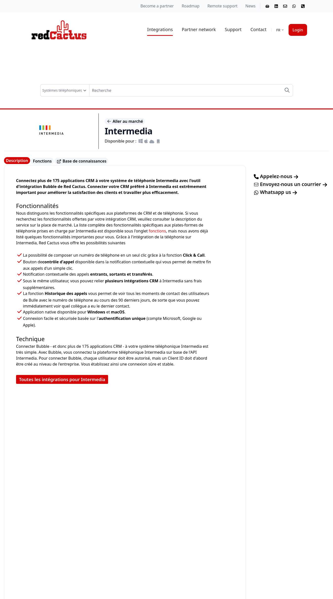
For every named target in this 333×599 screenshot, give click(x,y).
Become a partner (157, 6)
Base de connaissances (81, 161)
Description (17, 160)
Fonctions (42, 161)
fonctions (157, 231)
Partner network (199, 29)
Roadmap (190, 6)
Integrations (160, 29)
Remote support (222, 6)
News (250, 6)
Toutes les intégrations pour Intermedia (62, 379)
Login (298, 30)
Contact (258, 29)
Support (233, 29)
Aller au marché (125, 121)
